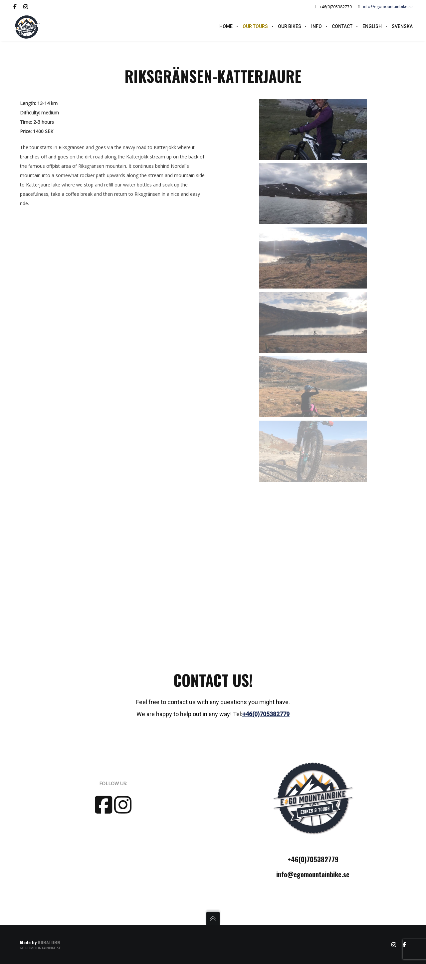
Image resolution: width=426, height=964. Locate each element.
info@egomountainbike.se (385, 6)
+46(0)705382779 (266, 713)
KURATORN (49, 942)
